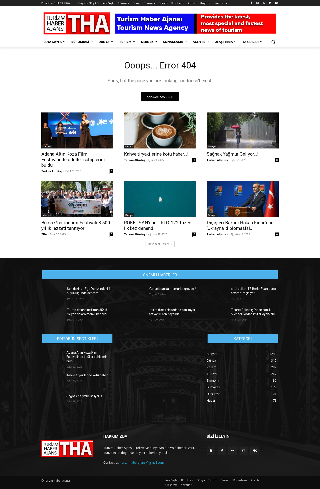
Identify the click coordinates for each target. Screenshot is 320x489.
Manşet (212, 146)
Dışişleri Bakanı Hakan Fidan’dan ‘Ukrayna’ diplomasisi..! (240, 225)
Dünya (129, 146)
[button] (273, 41)
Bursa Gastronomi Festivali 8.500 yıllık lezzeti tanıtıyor (75, 225)
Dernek (47, 146)
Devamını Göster (160, 244)
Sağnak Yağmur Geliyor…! (232, 154)
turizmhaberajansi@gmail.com (142, 462)
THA (44, 234)
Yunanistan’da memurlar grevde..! (172, 289)
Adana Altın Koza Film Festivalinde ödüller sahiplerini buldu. (73, 159)
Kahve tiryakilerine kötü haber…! (156, 154)
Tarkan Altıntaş (51, 171)
